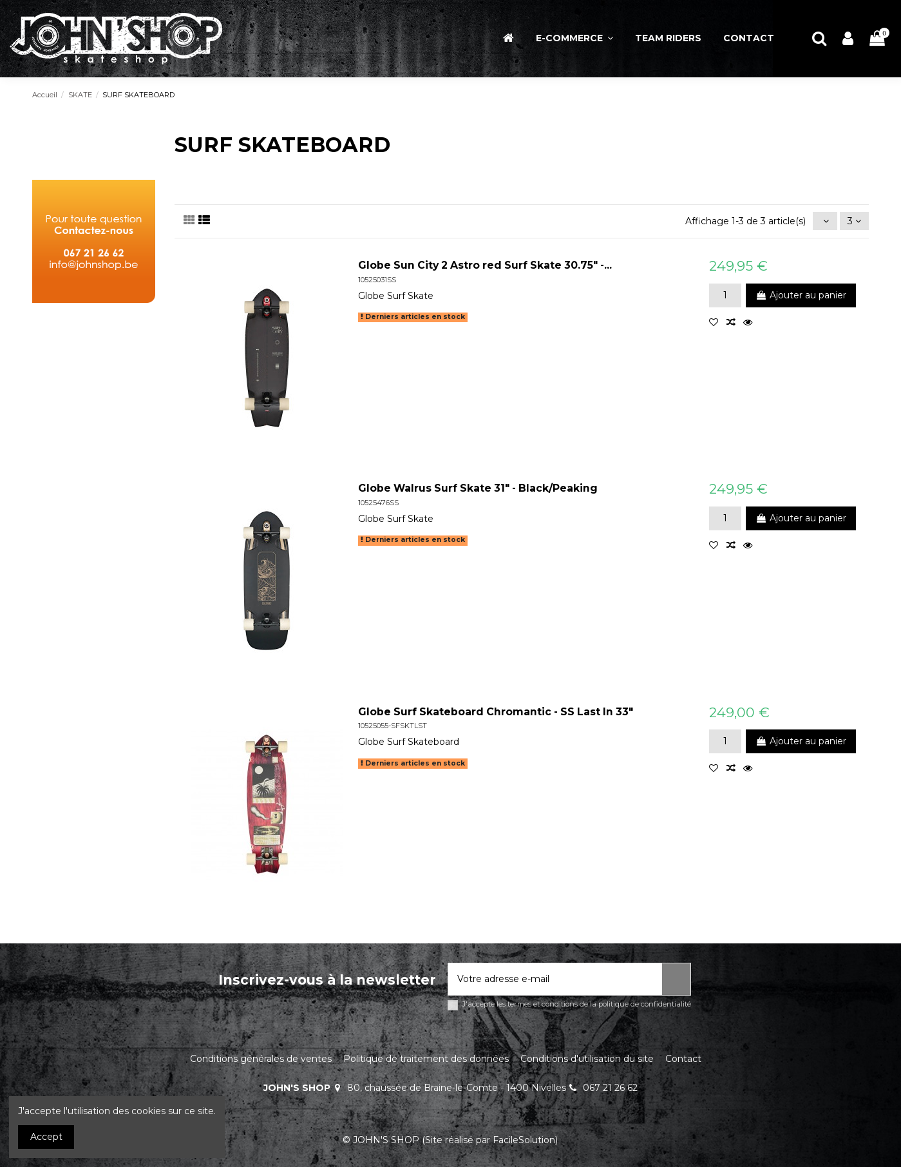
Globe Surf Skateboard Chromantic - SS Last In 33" (495, 712)
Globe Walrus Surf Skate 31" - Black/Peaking (478, 488)
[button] (574, 38)
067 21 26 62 (610, 1088)
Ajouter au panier (800, 295)
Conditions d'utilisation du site (587, 1059)
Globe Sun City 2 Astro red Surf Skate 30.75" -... (485, 265)
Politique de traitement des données (426, 1059)
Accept (46, 1137)
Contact (683, 1059)
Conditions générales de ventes (261, 1059)
